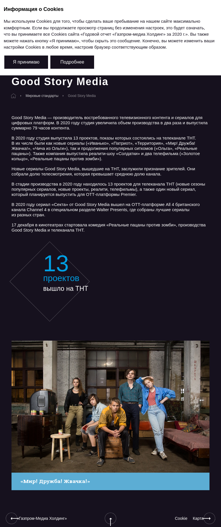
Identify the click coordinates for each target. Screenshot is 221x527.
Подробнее (72, 62)
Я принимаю (26, 62)
